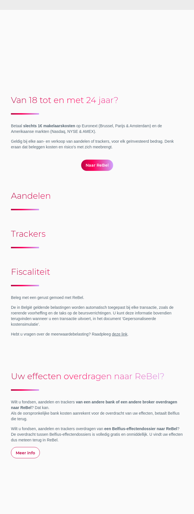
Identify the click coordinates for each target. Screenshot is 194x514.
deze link (119, 334)
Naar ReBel (97, 165)
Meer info (25, 452)
